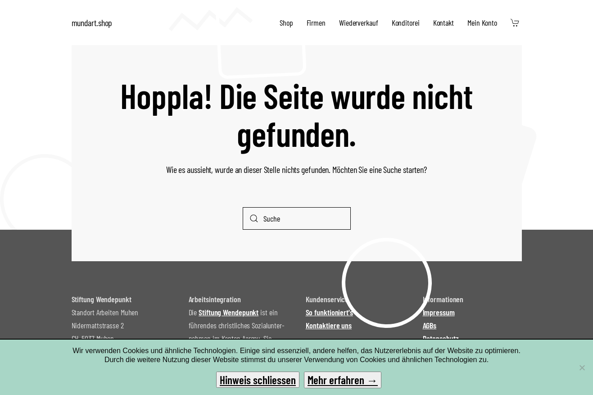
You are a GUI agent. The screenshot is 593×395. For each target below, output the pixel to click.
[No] (581, 367)
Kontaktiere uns (329, 325)
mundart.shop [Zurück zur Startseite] (92, 22)
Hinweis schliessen (258, 379)
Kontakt (443, 22)
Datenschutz (441, 338)
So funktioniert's (329, 312)
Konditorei (406, 22)
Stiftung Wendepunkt (228, 312)
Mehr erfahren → (343, 379)
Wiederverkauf (358, 22)
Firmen (316, 22)
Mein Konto (482, 22)
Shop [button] (286, 22)
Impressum (439, 312)
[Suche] (297, 218)
